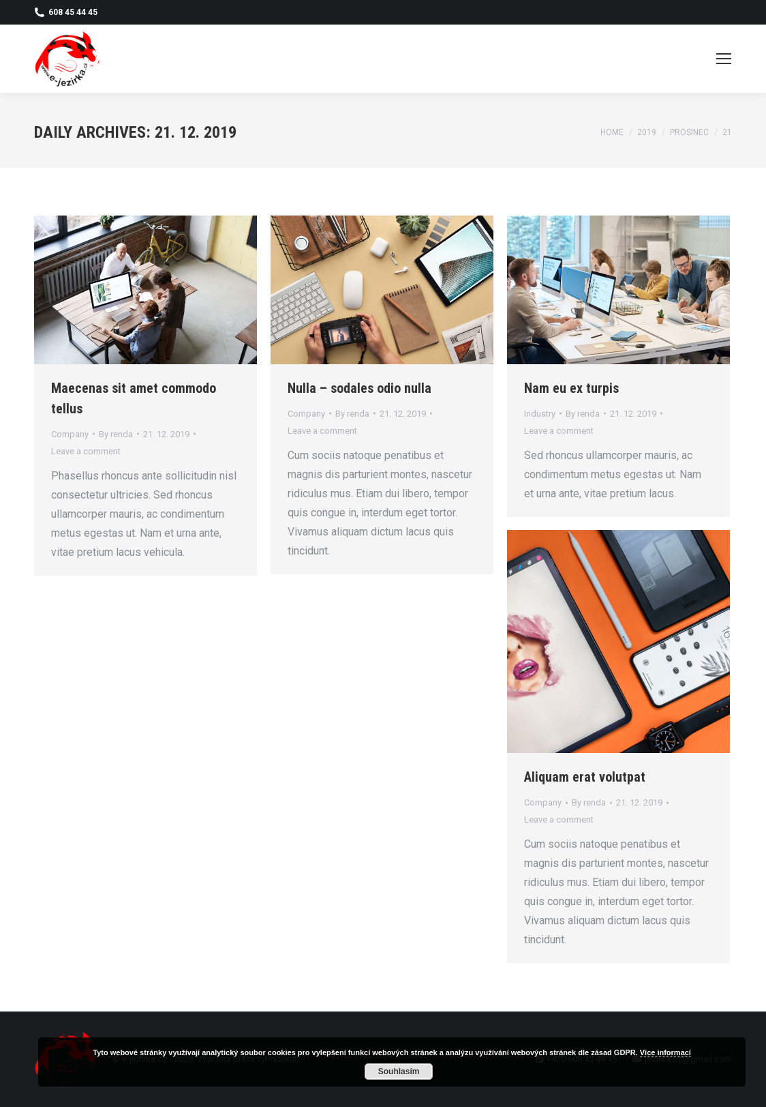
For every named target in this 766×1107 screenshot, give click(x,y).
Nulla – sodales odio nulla (359, 388)
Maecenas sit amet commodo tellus (133, 398)
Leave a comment (86, 451)
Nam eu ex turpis (571, 388)
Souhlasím (399, 1071)
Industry (539, 414)
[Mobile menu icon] (724, 58)
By (116, 434)
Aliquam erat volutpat (584, 777)
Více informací (665, 1052)
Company (70, 434)
